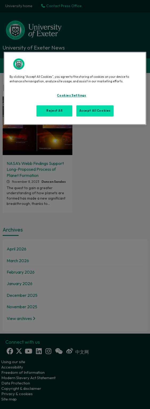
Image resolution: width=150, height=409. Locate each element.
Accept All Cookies (95, 111)
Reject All (54, 111)
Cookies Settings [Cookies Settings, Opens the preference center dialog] (71, 96)
